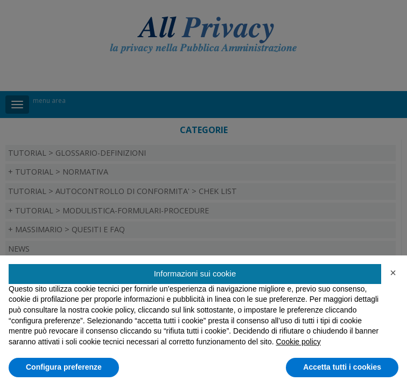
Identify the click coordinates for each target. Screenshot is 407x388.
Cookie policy (298, 341)
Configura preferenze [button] (64, 367)
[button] (393, 272)
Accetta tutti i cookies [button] (342, 367)
